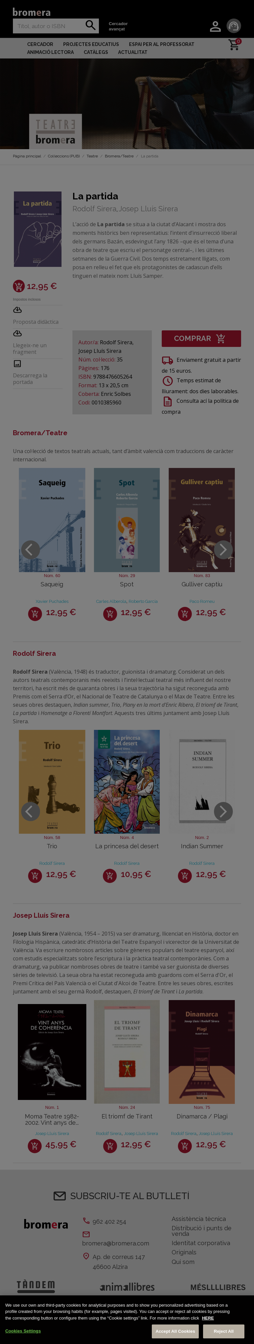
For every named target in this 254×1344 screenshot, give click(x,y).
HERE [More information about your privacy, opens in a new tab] (208, 1318)
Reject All (223, 1331)
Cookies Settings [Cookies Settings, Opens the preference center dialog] (23, 1330)
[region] (127, 1319)
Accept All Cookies (175, 1331)
